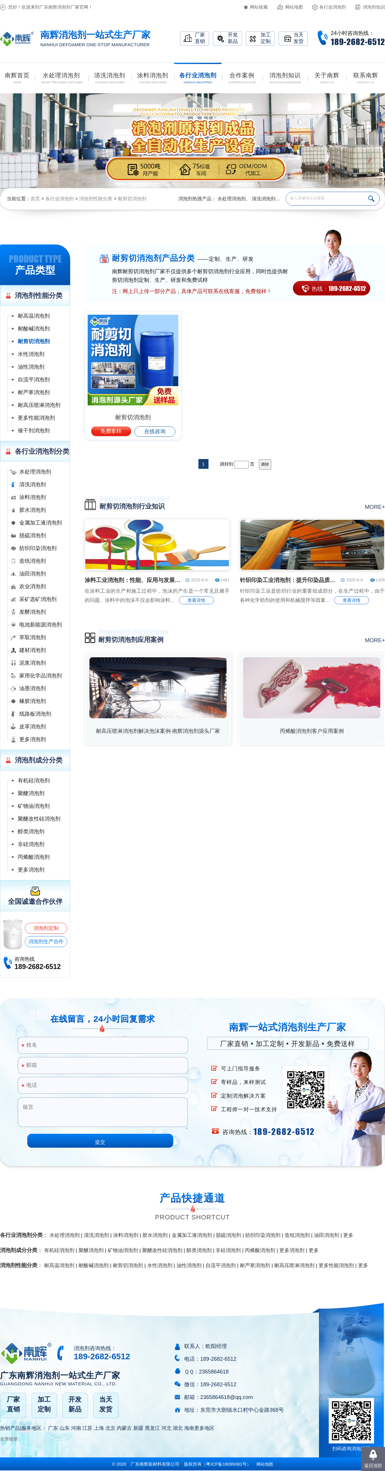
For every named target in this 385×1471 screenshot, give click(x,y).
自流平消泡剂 (34, 380)
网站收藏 (259, 6)
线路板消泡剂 (35, 714)
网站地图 (294, 6)
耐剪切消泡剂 (132, 198)
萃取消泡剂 (32, 637)
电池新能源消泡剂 (40, 625)
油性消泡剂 (31, 367)
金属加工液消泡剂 (40, 523)
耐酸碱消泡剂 (34, 329)
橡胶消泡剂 (32, 701)
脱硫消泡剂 (32, 535)
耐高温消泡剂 (34, 316)
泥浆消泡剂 (32, 663)
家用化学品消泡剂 (40, 676)
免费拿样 (111, 431)
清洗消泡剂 (263, 198)
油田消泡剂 (32, 574)
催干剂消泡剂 (34, 431)
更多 (348, 1235)
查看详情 (196, 600)
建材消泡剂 (32, 650)
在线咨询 (155, 431)
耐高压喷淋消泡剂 (39, 405)
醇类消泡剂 (31, 831)
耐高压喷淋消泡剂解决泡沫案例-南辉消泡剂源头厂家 (158, 731)
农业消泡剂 (32, 586)
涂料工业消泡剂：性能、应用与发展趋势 (133, 580)
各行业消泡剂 (332, 6)
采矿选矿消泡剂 (38, 599)
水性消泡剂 (31, 354)
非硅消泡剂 (31, 844)
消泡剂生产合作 (46, 941)
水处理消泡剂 (231, 198)
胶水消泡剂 (32, 510)
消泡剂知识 (374, 6)
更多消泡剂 (32, 739)
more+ (375, 507)
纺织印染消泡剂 (38, 548)
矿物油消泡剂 (34, 806)
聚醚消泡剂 (31, 793)
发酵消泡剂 (32, 612)
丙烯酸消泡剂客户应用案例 (312, 731)
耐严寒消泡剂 (34, 392)
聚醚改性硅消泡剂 (39, 819)
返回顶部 (373, 1465)
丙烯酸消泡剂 (34, 857)
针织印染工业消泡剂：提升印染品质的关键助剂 (288, 580)
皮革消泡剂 (32, 727)
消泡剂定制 (46, 928)
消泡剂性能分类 (95, 198)
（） (226, 1464)
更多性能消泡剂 (36, 418)
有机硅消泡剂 (34, 781)
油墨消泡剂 (32, 688)
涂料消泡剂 (32, 497)
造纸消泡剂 (32, 561)
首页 (35, 198)
